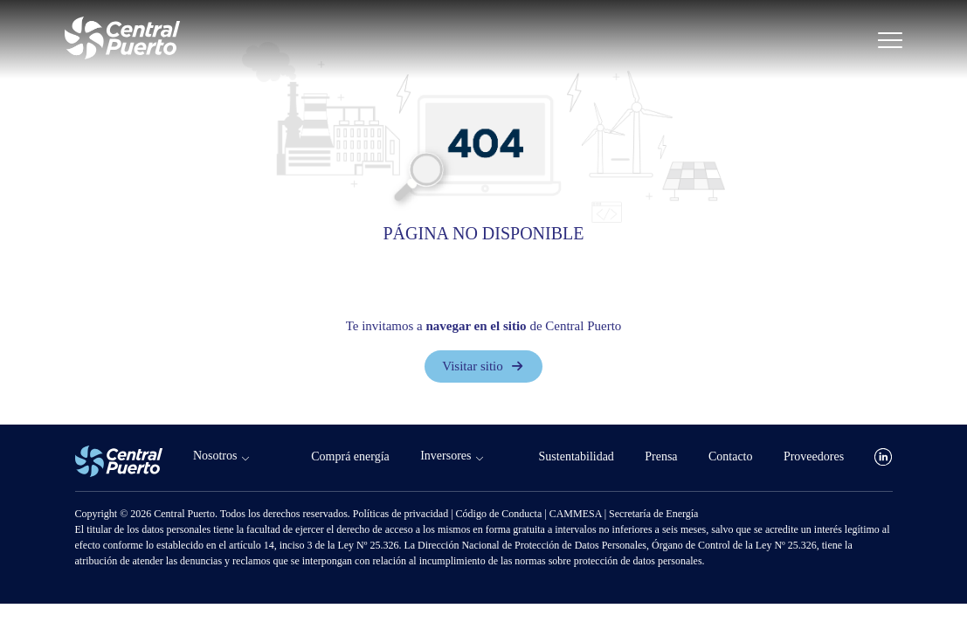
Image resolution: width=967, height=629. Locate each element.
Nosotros (215, 455)
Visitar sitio (483, 366)
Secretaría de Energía (653, 514)
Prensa (661, 456)
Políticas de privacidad (402, 514)
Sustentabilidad (576, 456)
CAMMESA (576, 514)
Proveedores (814, 456)
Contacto (730, 456)
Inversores (445, 455)
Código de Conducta (500, 514)
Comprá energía (350, 456)
